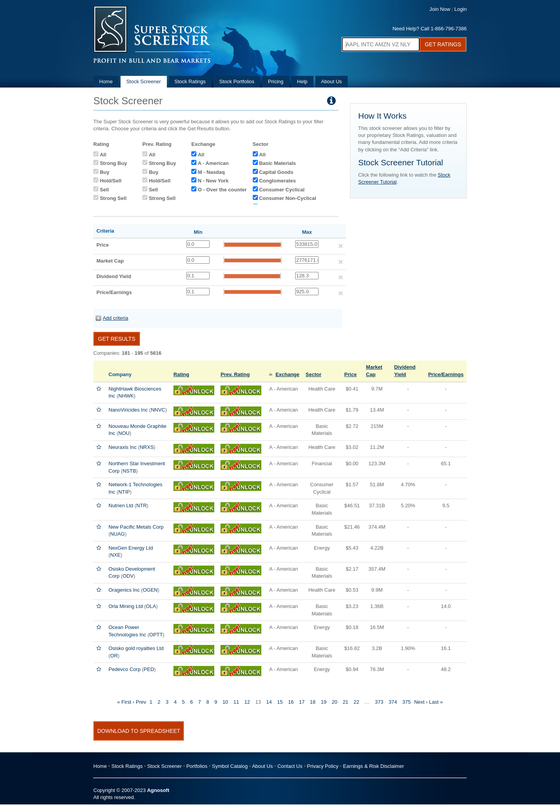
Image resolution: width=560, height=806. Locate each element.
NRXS (147, 447)
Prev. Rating (157, 144)
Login (460, 9)
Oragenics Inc (124, 590)
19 (323, 702)
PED (149, 669)
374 (392, 702)
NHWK (126, 396)
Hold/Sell (111, 181)
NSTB (129, 471)
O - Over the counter (222, 190)
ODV (127, 576)
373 (379, 702)
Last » (436, 702)
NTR (141, 505)
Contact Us (289, 766)
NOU (124, 433)
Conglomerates (277, 181)
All (103, 155)
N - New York (213, 181)
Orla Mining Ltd (125, 606)
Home (106, 81)
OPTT (156, 635)
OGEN (150, 590)
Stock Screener (143, 81)
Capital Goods (276, 172)
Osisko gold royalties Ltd (136, 648)
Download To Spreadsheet (138, 731)
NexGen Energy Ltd (130, 548)
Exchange (203, 144)
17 (301, 702)
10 (225, 702)
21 (345, 702)
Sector (260, 144)
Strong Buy (113, 163)
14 (268, 702)
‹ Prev (139, 702)
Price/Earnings (114, 292)
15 (280, 702)
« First (124, 702)
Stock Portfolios (236, 81)
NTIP (124, 492)
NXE (115, 555)
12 (247, 702)
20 (334, 702)
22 (356, 702)
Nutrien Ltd (120, 505)
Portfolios (196, 766)
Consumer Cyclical (281, 190)
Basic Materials (277, 163)
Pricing (276, 81)
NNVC (158, 410)
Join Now (439, 9)
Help (302, 81)
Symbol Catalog (230, 766)
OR (114, 656)
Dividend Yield (113, 276)
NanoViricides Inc (128, 410)
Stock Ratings (190, 81)
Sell (104, 190)
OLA (151, 606)
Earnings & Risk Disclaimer (373, 766)
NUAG (117, 534)
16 (291, 702)
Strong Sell (113, 198)
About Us (331, 81)
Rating (101, 144)
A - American (213, 163)
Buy (105, 172)
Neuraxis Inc (122, 447)
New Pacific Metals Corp (136, 527)
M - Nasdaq (211, 172)
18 (312, 702)
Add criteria (115, 318)
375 (406, 702)
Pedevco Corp (124, 669)
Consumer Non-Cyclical (287, 198)
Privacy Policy (322, 766)
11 (236, 702)
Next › (421, 702)
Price (102, 245)
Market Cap (110, 261)
